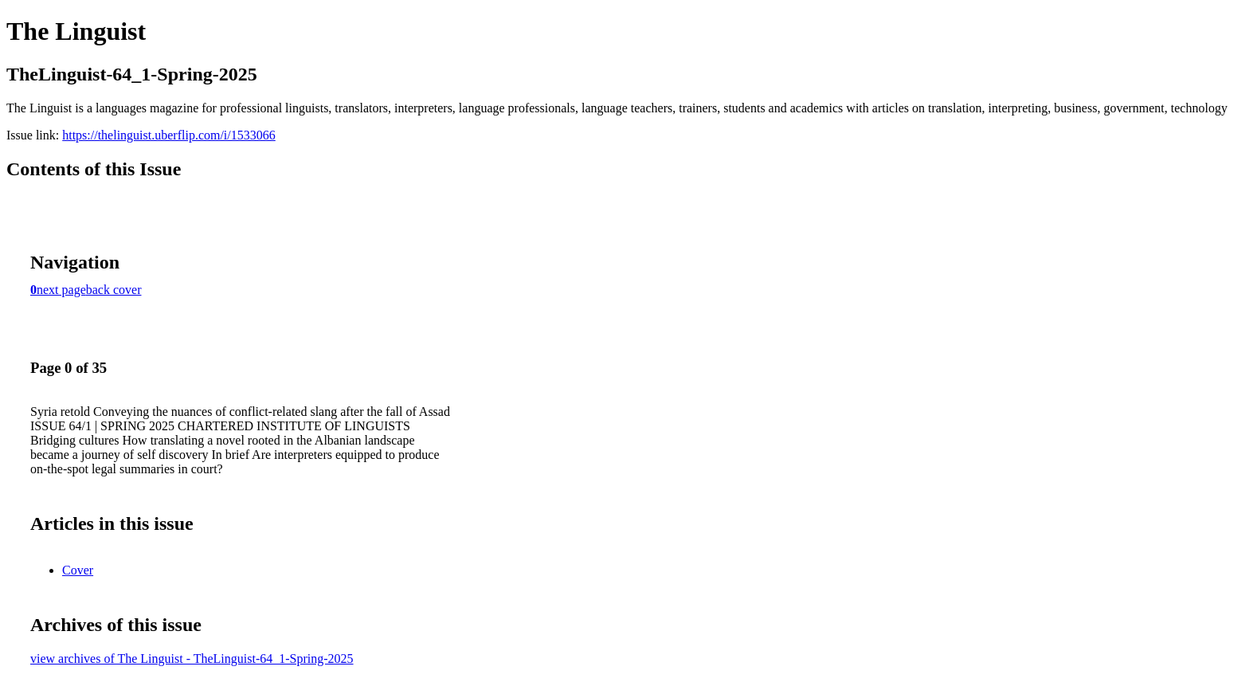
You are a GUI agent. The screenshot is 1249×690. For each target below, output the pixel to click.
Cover (77, 570)
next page (61, 289)
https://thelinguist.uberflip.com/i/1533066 (169, 135)
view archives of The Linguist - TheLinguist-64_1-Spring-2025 (192, 658)
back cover (114, 289)
